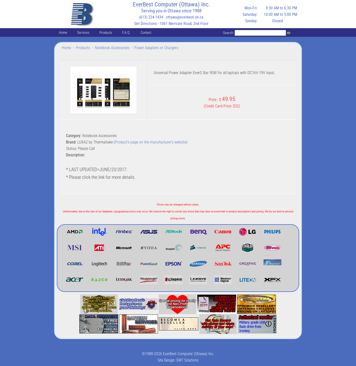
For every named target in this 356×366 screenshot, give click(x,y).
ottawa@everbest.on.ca (184, 17)
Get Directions (145, 23)
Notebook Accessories (112, 47)
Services (83, 32)
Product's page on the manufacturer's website (150, 142)
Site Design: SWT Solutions (178, 360)
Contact (145, 32)
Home (63, 32)
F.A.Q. (126, 32)
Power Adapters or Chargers (156, 47)
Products (105, 32)
